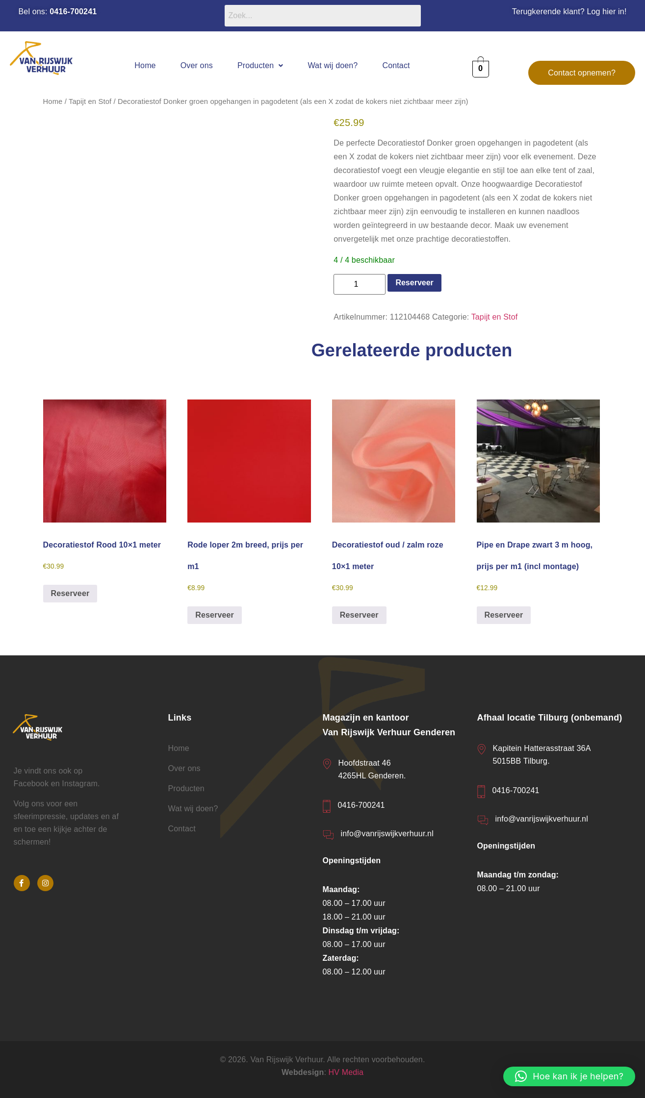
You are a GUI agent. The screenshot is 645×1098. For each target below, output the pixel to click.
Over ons (197, 65)
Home (144, 65)
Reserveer (414, 282)
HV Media (346, 1072)
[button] (260, 65)
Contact (396, 65)
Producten (260, 65)
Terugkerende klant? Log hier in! (569, 11)
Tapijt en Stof (90, 101)
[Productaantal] (360, 284)
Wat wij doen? (333, 65)
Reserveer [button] (70, 593)
